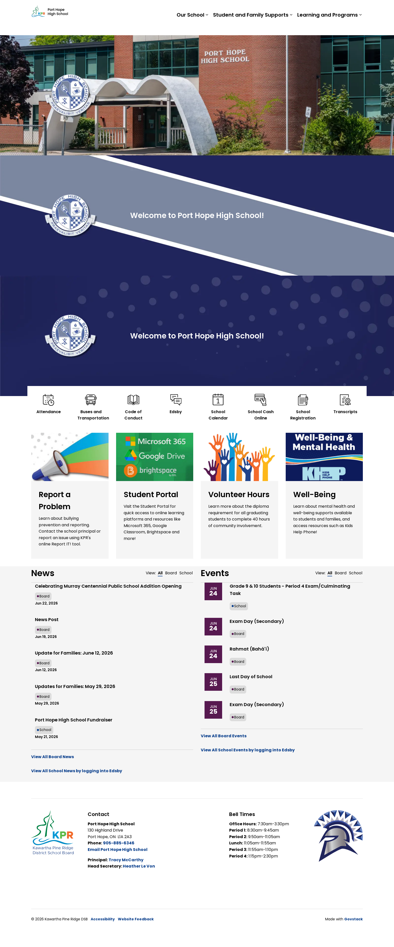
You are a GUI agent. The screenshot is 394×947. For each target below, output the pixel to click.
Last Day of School (251, 676)
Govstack (353, 919)
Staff (300, 9)
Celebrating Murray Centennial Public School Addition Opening (108, 586)
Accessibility (103, 919)
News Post (47, 619)
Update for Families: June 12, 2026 (74, 653)
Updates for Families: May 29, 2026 (75, 686)
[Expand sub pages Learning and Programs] (360, 26)
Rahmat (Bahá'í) (249, 649)
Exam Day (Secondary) (257, 621)
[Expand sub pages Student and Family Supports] (290, 26)
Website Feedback (136, 919)
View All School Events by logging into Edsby (248, 750)
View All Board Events (224, 736)
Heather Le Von (139, 866)
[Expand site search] (358, 9)
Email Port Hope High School (117, 849)
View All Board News (52, 757)
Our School (190, 26)
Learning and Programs (327, 26)
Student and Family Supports (250, 26)
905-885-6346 (118, 843)
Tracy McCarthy (126, 860)
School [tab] (186, 573)
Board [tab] (171, 573)
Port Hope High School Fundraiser (73, 720)
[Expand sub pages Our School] (206, 26)
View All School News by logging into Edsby (76, 771)
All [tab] (160, 573)
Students (280, 9)
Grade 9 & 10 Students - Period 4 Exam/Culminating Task (290, 589)
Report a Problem (330, 9)
